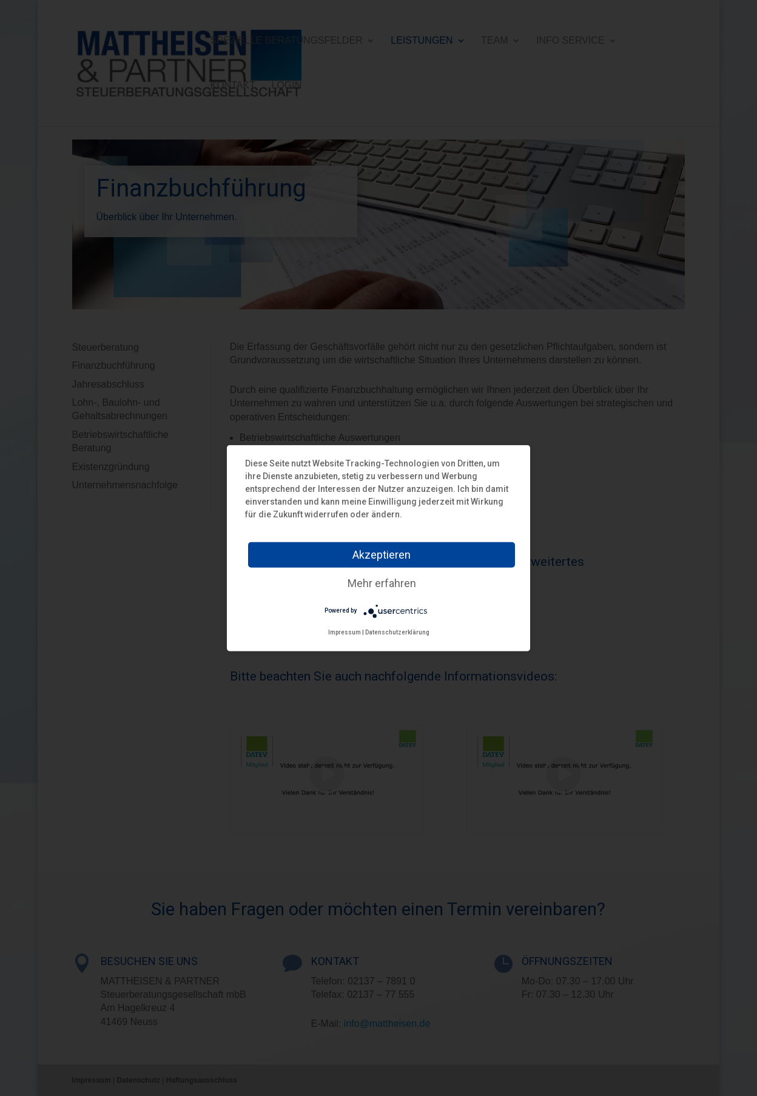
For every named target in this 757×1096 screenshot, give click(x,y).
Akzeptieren (381, 554)
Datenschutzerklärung (397, 631)
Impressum (344, 631)
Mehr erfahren (382, 582)
